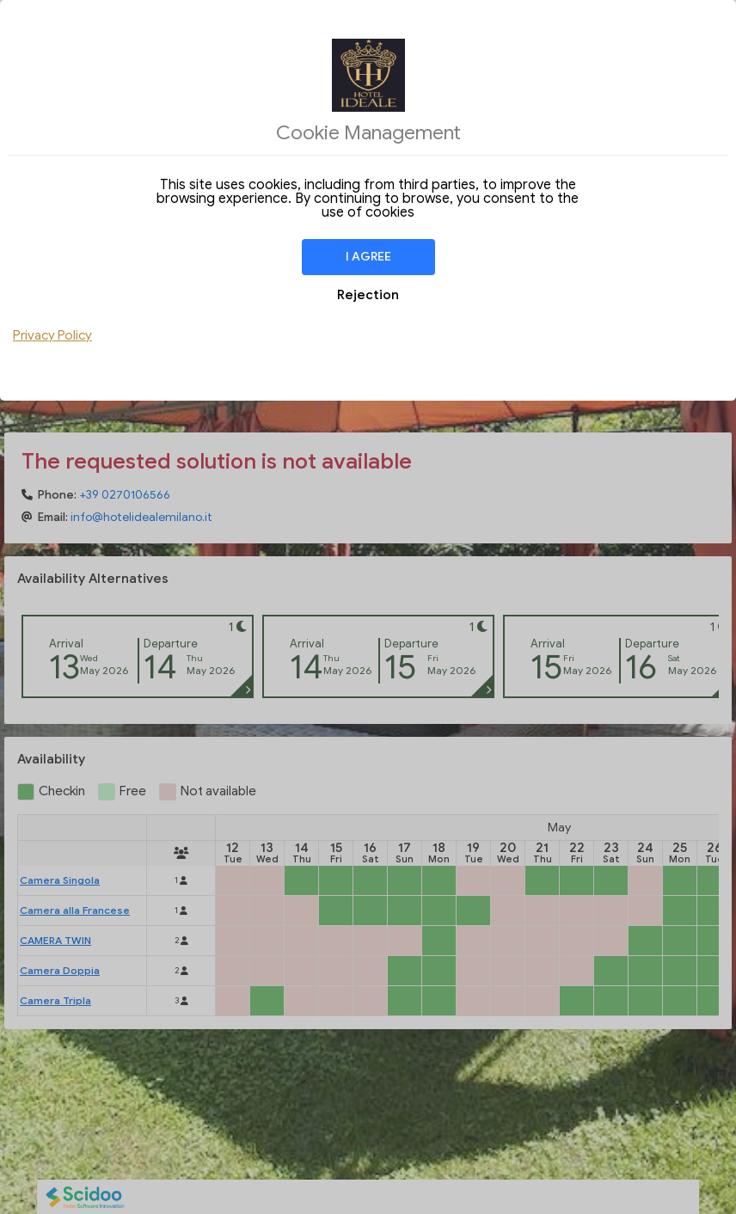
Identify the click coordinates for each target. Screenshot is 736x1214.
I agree (368, 256)
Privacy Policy (52, 335)
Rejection (368, 295)
